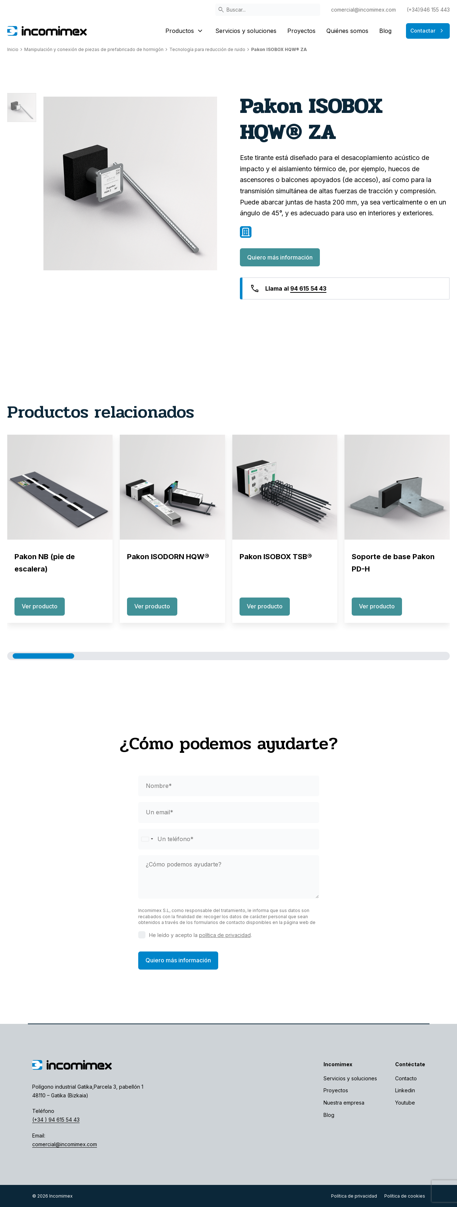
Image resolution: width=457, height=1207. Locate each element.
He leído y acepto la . (200, 935)
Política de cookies (404, 1196)
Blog (385, 30)
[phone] (228, 839)
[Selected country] (147, 839)
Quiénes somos (347, 30)
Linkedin (405, 1090)
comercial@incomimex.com (363, 10)
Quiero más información (280, 257)
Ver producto (40, 606)
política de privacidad (225, 935)
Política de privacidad (354, 1196)
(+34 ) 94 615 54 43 (56, 1120)
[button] (43, 656)
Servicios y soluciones (245, 30)
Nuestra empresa (343, 1103)
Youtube (405, 1103)
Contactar (427, 30)
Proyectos (301, 30)
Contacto (406, 1078)
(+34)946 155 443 (428, 10)
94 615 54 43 (308, 288)
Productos (184, 30)
